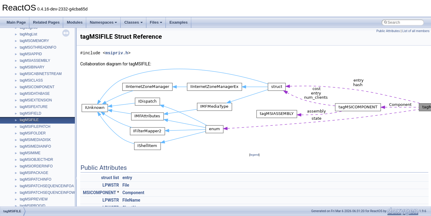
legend (254, 154)
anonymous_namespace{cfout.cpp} (48, 57)
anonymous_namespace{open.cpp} (48, 109)
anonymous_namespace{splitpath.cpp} (50, 123)
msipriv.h (116, 53)
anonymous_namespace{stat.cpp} (47, 129)
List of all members (416, 31)
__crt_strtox (29, 30)
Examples (178, 22)
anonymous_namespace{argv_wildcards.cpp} (56, 50)
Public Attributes (388, 31)
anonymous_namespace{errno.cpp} (48, 70)
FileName (131, 200)
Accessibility (29, 37)
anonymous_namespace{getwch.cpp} (49, 90)
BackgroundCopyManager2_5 (43, 182)
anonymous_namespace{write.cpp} (48, 149)
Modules (75, 22)
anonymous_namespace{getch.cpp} (48, 83)
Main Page (16, 22)
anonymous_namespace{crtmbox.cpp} (50, 63)
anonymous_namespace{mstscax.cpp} (50, 103)
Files (156, 22)
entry (127, 177)
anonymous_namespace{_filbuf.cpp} (49, 43)
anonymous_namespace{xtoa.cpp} (47, 156)
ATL (23, 162)
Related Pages (46, 22)
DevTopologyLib (32, 195)
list (116, 177)
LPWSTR (110, 185)
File (125, 185)
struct (106, 177)
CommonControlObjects (39, 189)
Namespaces (103, 22)
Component (133, 192)
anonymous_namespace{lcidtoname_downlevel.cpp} (62, 96)
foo (22, 202)
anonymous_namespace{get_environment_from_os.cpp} (65, 76)
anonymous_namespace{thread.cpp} (49, 136)
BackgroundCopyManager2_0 (43, 175)
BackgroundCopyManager (40, 169)
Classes (133, 22)
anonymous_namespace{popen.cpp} (49, 116)
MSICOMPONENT (99, 192)
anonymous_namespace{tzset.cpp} (48, 142)
